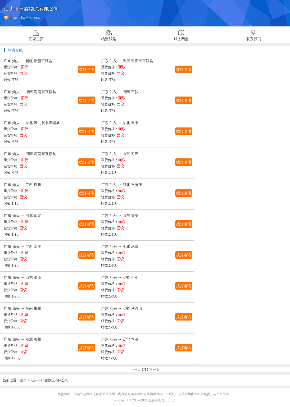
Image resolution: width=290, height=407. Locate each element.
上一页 (135, 370)
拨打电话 (86, 69)
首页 (23, 380)
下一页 (154, 370)
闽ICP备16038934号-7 (170, 401)
